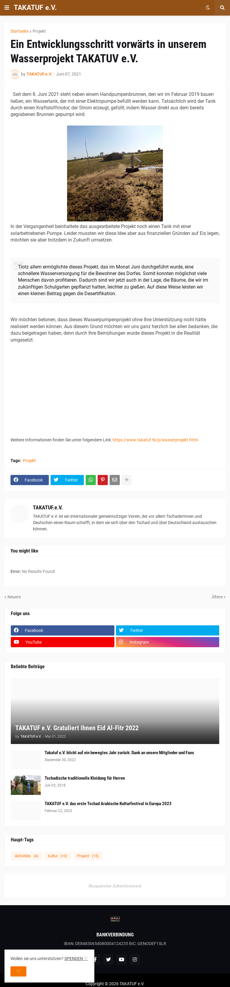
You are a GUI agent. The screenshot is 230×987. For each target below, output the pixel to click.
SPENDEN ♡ (76, 958)
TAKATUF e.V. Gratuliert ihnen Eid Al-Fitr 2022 (77, 728)
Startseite (19, 31)
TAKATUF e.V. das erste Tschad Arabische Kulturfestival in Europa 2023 (108, 803)
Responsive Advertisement (115, 886)
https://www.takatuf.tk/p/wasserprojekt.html (155, 439)
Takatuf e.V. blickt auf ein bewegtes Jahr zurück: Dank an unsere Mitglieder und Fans (119, 752)
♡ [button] (18, 971)
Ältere (217, 596)
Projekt (39, 31)
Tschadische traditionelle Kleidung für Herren (85, 778)
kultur (57, 856)
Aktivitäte (26, 856)
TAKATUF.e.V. (48, 507)
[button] (7, 8)
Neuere (14, 596)
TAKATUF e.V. (35, 8)
